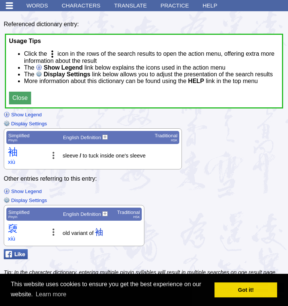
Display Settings (25, 123)
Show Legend (23, 114)
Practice (174, 5)
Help (209, 5)
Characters (81, 5)
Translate (130, 5)
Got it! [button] (246, 290)
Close (20, 98)
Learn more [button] (51, 294)
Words (37, 5)
